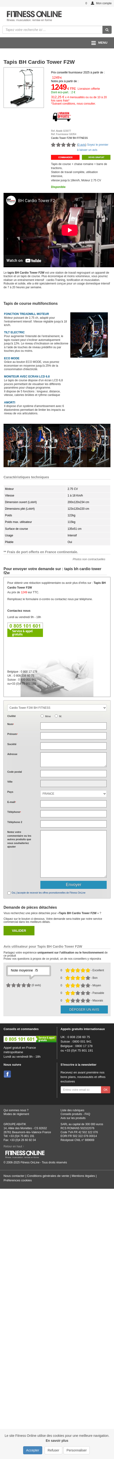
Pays (10, 791)
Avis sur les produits (73, 1118)
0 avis (81, 144)
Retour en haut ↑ (14, 1146)
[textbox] (73, 773)
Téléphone (14, 811)
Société (11, 744)
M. (60, 716)
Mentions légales (83, 1176)
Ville (10, 781)
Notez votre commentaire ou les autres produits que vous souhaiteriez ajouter (19, 839)
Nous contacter (14, 1176)
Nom (10, 724)
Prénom (12, 734)
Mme (48, 716)
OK (106, 1089)
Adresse (12, 754)
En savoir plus (57, 1440)
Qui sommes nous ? (16, 1110)
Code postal (14, 771)
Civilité (11, 716)
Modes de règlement (16, 1114)
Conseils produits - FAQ (75, 1114)
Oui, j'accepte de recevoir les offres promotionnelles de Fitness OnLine (48, 892)
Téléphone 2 (14, 822)
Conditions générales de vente (48, 1176)
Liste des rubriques (72, 1110)
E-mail (11, 802)
